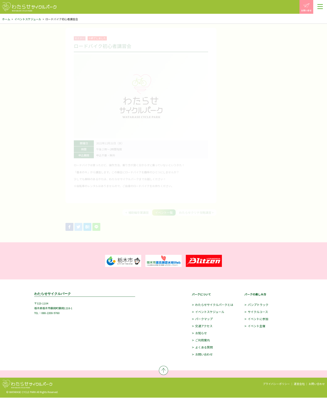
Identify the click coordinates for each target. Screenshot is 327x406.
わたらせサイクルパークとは (214, 305)
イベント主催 (256, 326)
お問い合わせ (204, 354)
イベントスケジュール (27, 19)
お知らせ (201, 333)
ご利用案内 (202, 340)
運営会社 (299, 384)
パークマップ (204, 319)
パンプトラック (258, 305)
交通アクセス (204, 326)
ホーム (6, 19)
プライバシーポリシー (276, 384)
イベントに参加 (258, 319)
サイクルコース (258, 312)
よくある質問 (204, 347)
